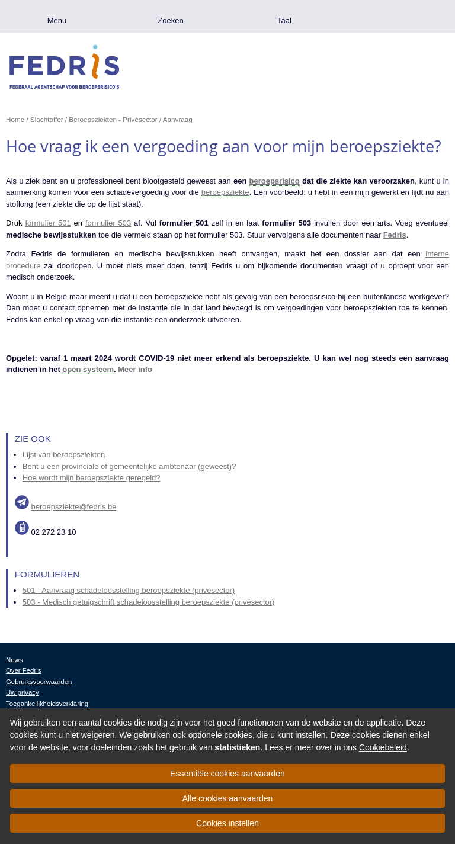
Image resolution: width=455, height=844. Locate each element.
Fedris (394, 234)
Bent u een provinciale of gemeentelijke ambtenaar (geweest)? (129, 466)
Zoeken (170, 20)
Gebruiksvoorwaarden (39, 681)
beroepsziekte (225, 192)
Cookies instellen (227, 823)
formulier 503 (108, 223)
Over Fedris (23, 670)
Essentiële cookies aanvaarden (227, 773)
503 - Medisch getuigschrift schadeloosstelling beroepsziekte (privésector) (149, 602)
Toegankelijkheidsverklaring (47, 703)
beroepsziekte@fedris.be (73, 506)
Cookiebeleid (383, 747)
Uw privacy (22, 692)
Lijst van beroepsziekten (64, 454)
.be (398, 16)
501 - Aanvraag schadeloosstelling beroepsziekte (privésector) (129, 590)
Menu (57, 20)
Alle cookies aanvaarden (227, 798)
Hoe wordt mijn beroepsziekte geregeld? (92, 477)
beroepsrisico (274, 180)
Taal (284, 20)
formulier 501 (48, 223)
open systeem (88, 369)
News (14, 659)
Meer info (135, 369)
